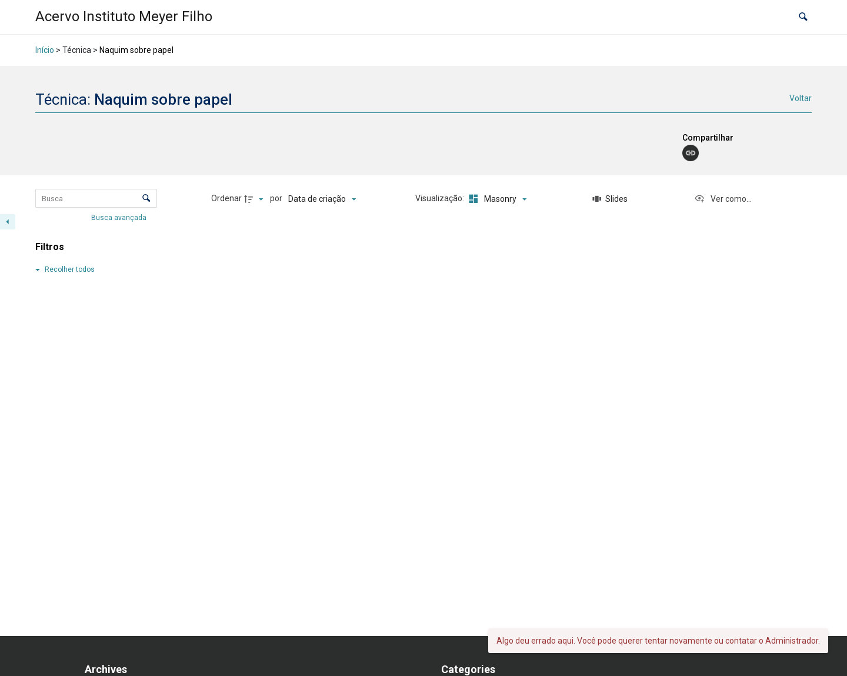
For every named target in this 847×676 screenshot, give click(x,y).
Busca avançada (119, 218)
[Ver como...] (723, 199)
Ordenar (226, 198)
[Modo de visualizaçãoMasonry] (496, 199)
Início (44, 50)
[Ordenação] (322, 199)
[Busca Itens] (96, 198)
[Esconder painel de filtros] (7, 221)
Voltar (800, 98)
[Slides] (610, 199)
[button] (803, 17)
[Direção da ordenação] (255, 199)
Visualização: (440, 198)
